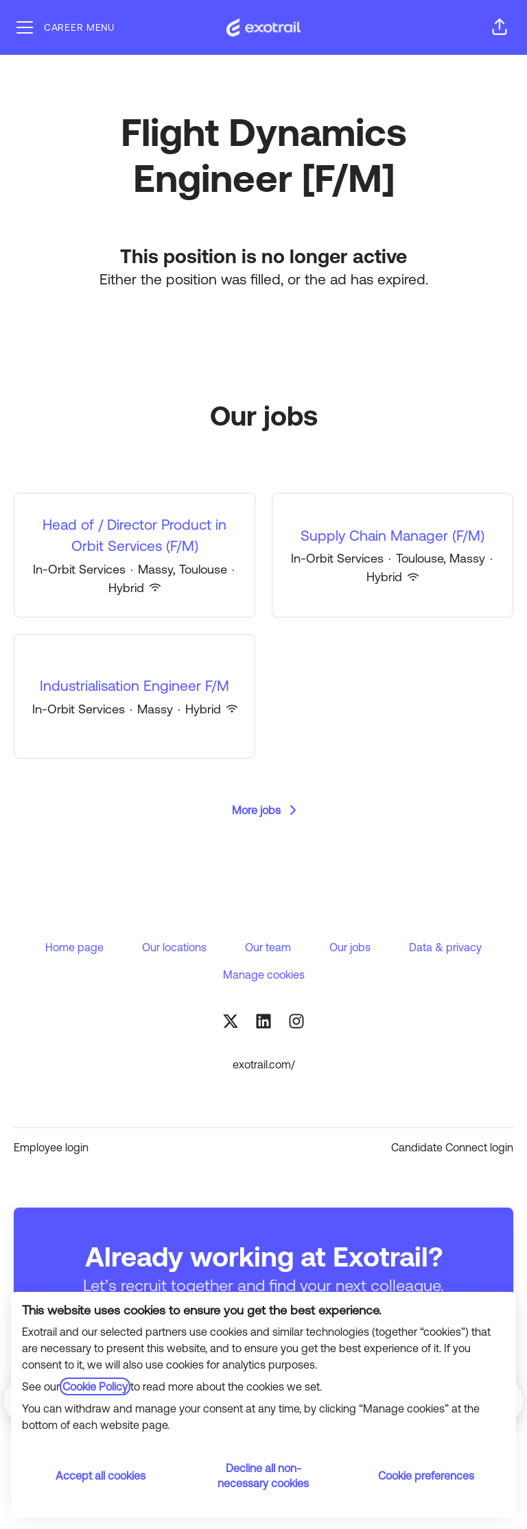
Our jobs (350, 947)
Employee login (51, 1147)
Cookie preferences (426, 1475)
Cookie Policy (95, 1386)
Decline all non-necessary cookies (263, 1475)
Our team (268, 947)
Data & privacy (445, 947)
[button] (499, 27)
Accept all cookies (100, 1475)
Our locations (174, 947)
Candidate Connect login (452, 1147)
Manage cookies (264, 974)
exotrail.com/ (264, 1064)
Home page (74, 947)
